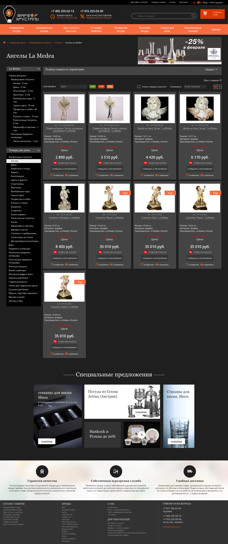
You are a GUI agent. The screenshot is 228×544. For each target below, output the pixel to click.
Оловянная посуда (120, 29)
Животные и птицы (20, 168)
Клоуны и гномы (19, 202)
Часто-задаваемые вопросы (120, 512)
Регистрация (216, 2)
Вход (205, 2)
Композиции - (23, 90)
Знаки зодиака (18, 214)
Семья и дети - (24, 105)
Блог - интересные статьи (119, 509)
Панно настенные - (25, 141)
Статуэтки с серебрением (23, 233)
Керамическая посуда (44, 29)
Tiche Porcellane (68, 538)
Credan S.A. (66, 517)
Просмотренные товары (118, 535)
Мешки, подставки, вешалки (23, 293)
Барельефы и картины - (25, 129)
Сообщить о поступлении (64, 168)
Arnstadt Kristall (68, 509)
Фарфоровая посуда (16, 29)
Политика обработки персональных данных (127, 532)
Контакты (183, 2)
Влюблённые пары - (24, 100)
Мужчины (16, 187)
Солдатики (16, 210)
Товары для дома (167, 29)
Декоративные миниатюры (24, 241)
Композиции (17, 176)
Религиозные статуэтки (22, 218)
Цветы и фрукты (19, 180)
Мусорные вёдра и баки (21, 274)
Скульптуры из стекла (22, 237)
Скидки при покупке (67, 163)
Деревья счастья (19, 229)
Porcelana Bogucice (70, 526)
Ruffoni (65, 531)
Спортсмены (17, 183)
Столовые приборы (96, 29)
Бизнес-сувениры (17, 270)
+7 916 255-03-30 (172, 519)
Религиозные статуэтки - (25, 122)
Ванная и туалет (17, 297)
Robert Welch (67, 529)
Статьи (173, 2)
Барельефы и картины (22, 225)
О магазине (113, 507)
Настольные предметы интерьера (20, 261)
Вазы (11, 244)
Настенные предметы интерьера (22, 136)
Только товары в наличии (151, 86)
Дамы (14, 164)
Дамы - (19, 87)
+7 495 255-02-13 (172, 515)
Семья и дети (17, 195)
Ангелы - (20, 83)
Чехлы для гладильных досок (23, 285)
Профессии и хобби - (25, 111)
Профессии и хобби (21, 199)
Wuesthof (66, 541)
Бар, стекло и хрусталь (71, 29)
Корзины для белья (18, 277)
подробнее (46, 441)
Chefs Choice (67, 514)
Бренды (216, 29)
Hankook (65, 519)
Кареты (14, 172)
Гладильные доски (18, 281)
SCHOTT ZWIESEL (69, 534)
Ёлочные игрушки (18, 266)
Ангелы (58, 42)
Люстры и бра (16, 300)
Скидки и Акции (158, 2)
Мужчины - (21, 94)
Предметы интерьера (19, 248)
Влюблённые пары (20, 191)
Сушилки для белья (18, 289)
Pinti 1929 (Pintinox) (70, 524)
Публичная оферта (116, 530)
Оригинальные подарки (192, 29)
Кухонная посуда (144, 29)
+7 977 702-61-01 (172, 508)
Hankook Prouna (69, 522)
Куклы (14, 221)
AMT (64, 507)
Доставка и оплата (139, 2)
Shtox (64, 536)
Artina (64, 512)
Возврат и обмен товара (118, 528)
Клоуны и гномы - (25, 116)
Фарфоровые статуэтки (40, 42)
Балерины (16, 206)
